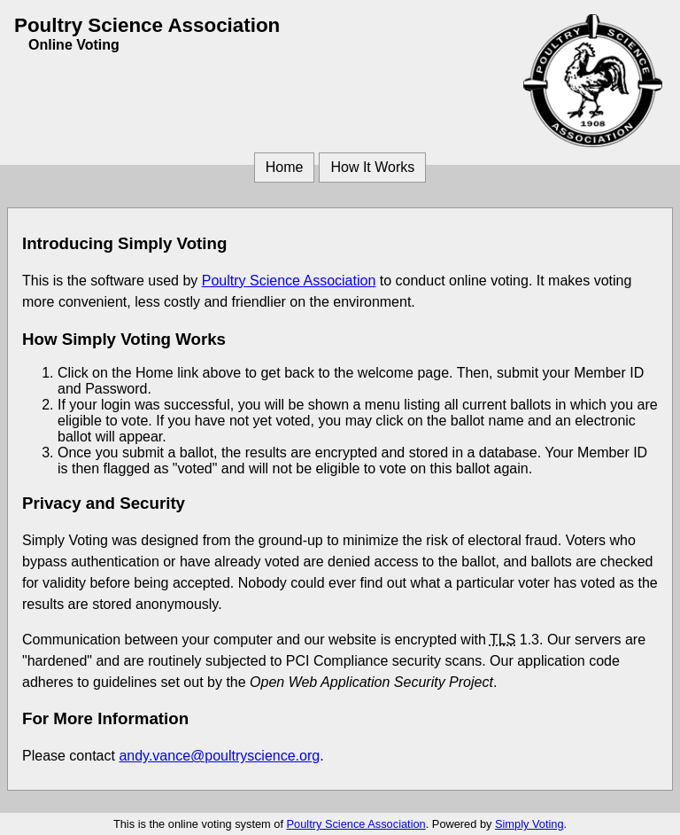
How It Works (372, 167)
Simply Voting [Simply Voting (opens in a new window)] (529, 824)
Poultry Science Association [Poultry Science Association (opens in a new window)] (289, 280)
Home (285, 167)
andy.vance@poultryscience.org (219, 755)
